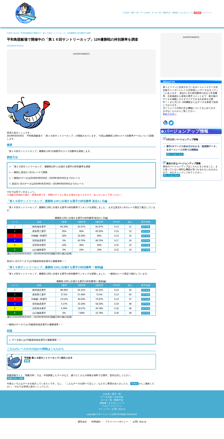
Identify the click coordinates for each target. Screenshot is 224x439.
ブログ (197, 13)
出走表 (126, 13)
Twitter (134, 383)
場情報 (175, 13)
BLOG (16, 33)
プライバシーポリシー (116, 421)
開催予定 (166, 13)
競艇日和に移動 (16, 378)
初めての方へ (170, 114)
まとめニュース (186, 13)
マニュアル (104, 409)
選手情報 (144, 226)
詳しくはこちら (175, 154)
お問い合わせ (119, 409)
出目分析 (118, 397)
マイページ (207, 13)
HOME (9, 33)
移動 (27, 361)
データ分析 (145, 13)
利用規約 (96, 421)
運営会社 (82, 421)
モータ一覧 (156, 13)
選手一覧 (134, 13)
